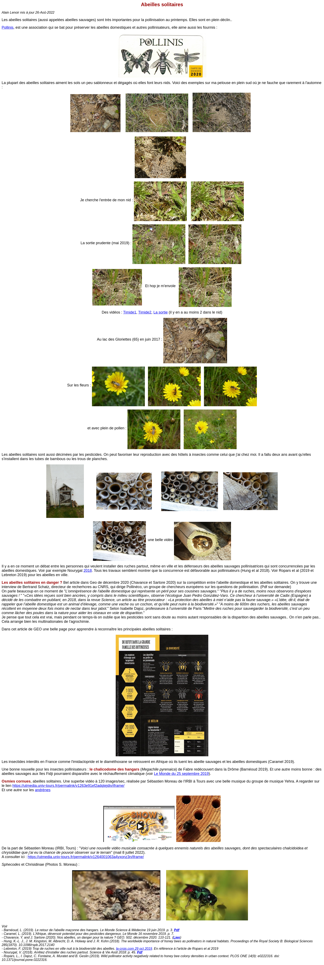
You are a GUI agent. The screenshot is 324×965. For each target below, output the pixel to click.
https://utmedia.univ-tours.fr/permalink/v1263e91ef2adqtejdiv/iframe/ (68, 786)
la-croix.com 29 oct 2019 (134, 948)
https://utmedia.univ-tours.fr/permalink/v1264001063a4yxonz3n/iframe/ (86, 857)
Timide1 (129, 312)
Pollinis (7, 27)
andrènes (42, 790)
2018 (87, 570)
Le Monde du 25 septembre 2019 (181, 774)
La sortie (160, 312)
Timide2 (144, 312)
